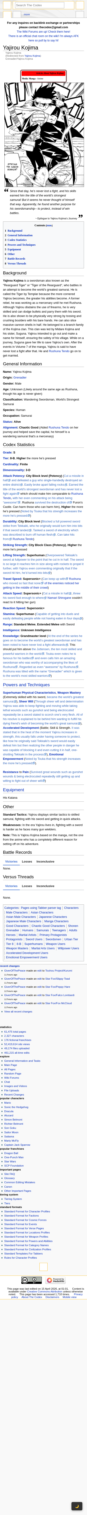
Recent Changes (14, 1094)
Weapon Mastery (69, 692)
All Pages (9, 1069)
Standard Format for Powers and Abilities (28, 1241)
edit (39, 970)
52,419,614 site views (17, 1044)
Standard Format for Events (20, 1224)
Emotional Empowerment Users (26, 957)
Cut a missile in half (55, 593)
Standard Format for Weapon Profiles (26, 1236)
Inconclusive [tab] (45, 861)
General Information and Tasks (22, 1060)
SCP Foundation (14, 1165)
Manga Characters (56, 921)
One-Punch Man (13, 1157)
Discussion (17, 15)
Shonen (73, 926)
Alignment (10, 427)
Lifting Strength (14, 555)
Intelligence (11, 630)
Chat (7, 1081)
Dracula (8, 1111)
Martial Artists (27, 935)
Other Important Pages (17, 1190)
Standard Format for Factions (21, 1215)
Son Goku (10, 1128)
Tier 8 (9, 944)
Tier (5, 458)
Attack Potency (13, 476)
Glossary (9, 1178)
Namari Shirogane (59, 597)
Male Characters (17, 912)
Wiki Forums (11, 1077)
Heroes (11, 935)
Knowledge (11, 636)
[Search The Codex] (39, 5)
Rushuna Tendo (59, 351)
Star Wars (10, 1161)
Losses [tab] (27, 861)
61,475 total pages (15, 1031)
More (27, 14)
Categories (11, 908)
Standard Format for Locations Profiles (27, 1232)
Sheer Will (26, 701)
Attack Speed (12, 593)
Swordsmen (53, 939)
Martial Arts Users (43, 948)
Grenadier (19, 377)
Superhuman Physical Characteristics (29, 692)
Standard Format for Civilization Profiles (27, 1249)
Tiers (7, 1203)
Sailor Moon (11, 1132)
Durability (10, 521)
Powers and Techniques (26, 684)
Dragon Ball (11, 1153)
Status (7, 421)
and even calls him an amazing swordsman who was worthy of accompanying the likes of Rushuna (40, 663)
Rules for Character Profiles (20, 1257)
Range (7, 624)
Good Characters (17, 926)
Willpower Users (68, 948)
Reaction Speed (14, 608)
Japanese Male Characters (23, 921)
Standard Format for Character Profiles (27, 1211)
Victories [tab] (11, 861)
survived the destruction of (52, 502)
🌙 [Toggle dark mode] (77, 1506)
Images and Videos (15, 1086)
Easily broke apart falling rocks (44, 484)
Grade (7, 452)
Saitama (9, 1136)
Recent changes (10, 966)
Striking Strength (15, 545)
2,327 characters (14, 1035)
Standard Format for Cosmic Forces (25, 1220)
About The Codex (32, 1297)
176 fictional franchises (17, 1040)
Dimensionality (13, 470)
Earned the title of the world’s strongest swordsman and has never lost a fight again (43, 489)
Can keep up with (53, 579)
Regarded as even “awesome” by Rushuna (47, 667)
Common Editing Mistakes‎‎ (19, 1182)
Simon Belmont (13, 1119)
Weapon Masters (17, 948)
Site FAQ (9, 1174)
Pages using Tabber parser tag (41, 908)
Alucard (8, 1115)
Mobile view (70, 1297)
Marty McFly (11, 1140)
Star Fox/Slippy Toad (57, 978)
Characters (71, 908)
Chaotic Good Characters (48, 926)
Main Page (10, 1065)
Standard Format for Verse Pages (24, 1228)
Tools (80, 15)
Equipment (13, 789)
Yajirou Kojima (32, 55)
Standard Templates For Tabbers (23, 1253)
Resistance (11, 772)
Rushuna (75, 579)
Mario (7, 1102)
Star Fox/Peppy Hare (57, 986)
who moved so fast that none (22, 583)
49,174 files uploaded (16, 1048)
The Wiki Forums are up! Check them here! (43, 31)
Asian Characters (42, 912)
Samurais (42, 930)
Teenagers (59, 930)
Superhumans (33, 944)
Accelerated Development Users (27, 953)
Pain (26, 772)
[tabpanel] (43, 868)
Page (7, 15)
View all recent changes (18, 1011)
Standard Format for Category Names (26, 1245)
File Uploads (11, 1090)
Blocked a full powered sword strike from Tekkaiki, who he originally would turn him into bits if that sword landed (42, 526)
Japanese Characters (53, 917)
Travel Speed (12, 579)
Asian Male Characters (21, 917)
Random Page (12, 1073)
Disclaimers (52, 1297)
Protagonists (14, 939)
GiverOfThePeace (15, 970)
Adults (73, 930)
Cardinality (10, 464)
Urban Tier (71, 939)
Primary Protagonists (53, 935)
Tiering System (13, 1199)
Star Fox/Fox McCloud (58, 1003)
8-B (19, 944)
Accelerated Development (21, 728)
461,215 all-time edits (16, 1052)
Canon (8, 1186)
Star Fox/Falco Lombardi (59, 995)
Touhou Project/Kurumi (58, 970)
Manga (32, 79)
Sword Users (34, 939)
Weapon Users (55, 944)
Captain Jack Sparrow (17, 1144)
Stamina (8, 614)
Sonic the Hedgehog (16, 1107)
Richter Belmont (13, 1123)
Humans (27, 930)
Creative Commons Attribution (44, 1291)
